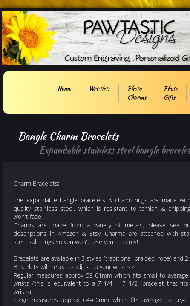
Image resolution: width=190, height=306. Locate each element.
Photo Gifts (171, 93)
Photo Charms (136, 93)
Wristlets (99, 88)
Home (64, 88)
